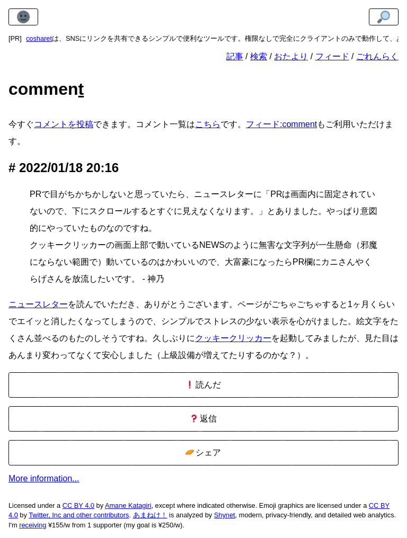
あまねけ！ (150, 515)
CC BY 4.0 (78, 505)
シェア (203, 452)
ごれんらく (377, 56)
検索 (258, 56)
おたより (291, 56)
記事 (234, 56)
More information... (43, 478)
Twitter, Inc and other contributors (79, 515)
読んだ (203, 384)
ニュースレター (38, 304)
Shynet (224, 515)
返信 (203, 418)
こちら (207, 124)
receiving (32, 525)
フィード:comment (281, 124)
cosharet (39, 38)
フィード (332, 56)
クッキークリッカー (233, 338)
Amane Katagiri (128, 505)
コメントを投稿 (63, 124)
